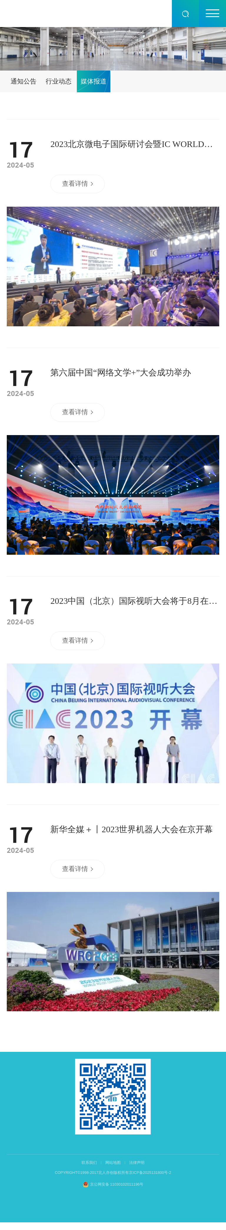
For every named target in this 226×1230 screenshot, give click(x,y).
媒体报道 (94, 81)
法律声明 (136, 1162)
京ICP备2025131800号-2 (150, 1172)
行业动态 (59, 81)
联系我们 (89, 1162)
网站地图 (113, 1162)
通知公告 (23, 81)
